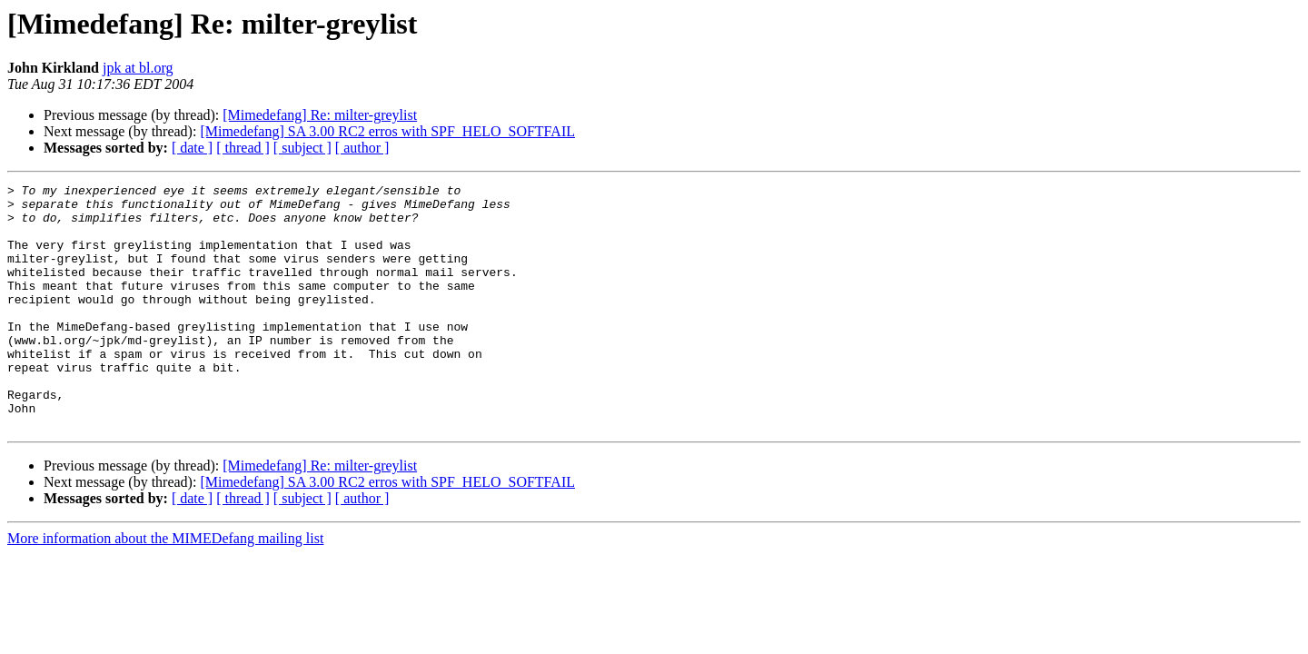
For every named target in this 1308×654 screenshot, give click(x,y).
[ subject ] (302, 147)
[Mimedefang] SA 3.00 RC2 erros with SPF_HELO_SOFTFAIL (387, 131)
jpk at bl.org (138, 67)
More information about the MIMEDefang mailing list (165, 587)
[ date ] (192, 147)
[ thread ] (243, 147)
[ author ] (362, 147)
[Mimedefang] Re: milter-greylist (320, 115)
